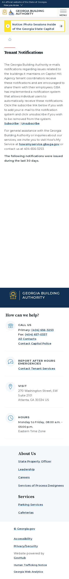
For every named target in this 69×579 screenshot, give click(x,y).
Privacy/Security (26, 546)
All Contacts (27, 339)
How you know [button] (11, 5)
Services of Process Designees (41, 485)
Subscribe (11, 123)
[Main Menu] (62, 13)
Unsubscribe (30, 123)
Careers (24, 477)
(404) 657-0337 (36, 334)
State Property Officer (34, 461)
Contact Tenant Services (36, 368)
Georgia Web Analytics (28, 571)
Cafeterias (25, 512)
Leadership (26, 469)
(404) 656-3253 (42, 330)
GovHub (20, 558)
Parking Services (30, 504)
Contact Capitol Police (34, 343)
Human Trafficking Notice (30, 564)
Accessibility (23, 538)
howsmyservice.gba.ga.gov (39, 144)
